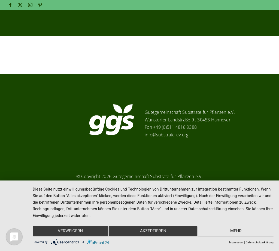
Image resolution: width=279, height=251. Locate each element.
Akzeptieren (153, 232)
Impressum (236, 242)
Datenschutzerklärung (260, 242)
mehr (238, 232)
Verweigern (68, 232)
